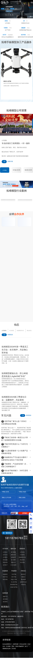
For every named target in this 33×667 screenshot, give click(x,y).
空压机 (14, 648)
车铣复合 (23, 584)
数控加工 (23, 574)
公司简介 (5, 552)
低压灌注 (5, 601)
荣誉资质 (5, 562)
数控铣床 (23, 579)
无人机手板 (14, 582)
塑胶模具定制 (7, 648)
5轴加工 (23, 577)
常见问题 (22, 562)
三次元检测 (13, 565)
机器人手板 (14, 579)
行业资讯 (22, 554)
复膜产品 (5, 596)
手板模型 (14, 571)
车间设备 (5, 559)
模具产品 (5, 577)
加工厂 (27, 646)
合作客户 (5, 565)
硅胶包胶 (16, 644)
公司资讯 (22, 552)
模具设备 (5, 579)
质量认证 (13, 562)
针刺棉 (8, 646)
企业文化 (5, 554)
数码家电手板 (13, 584)
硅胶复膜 (5, 593)
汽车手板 (14, 574)
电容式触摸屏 (20, 646)
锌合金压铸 (23, 644)
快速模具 (5, 571)
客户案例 (13, 552)
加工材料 (13, 559)
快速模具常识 (22, 557)
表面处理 (13, 557)
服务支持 (13, 548)
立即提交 (24, 513)
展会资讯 (3, 330)
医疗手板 (14, 577)
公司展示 (5, 557)
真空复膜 (5, 599)
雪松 (13, 646)
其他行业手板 (13, 587)
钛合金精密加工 (7, 644)
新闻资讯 (22, 548)
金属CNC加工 (23, 582)
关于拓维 (5, 548)
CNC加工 (23, 571)
